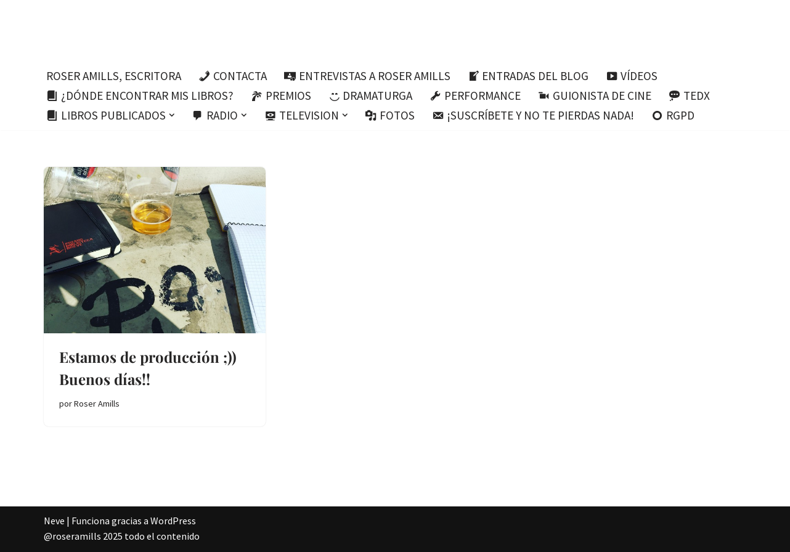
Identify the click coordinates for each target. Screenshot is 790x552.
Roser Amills (97, 403)
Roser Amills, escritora (113, 75)
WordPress (173, 520)
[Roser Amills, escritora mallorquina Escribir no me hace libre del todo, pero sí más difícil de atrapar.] (395, 30)
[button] (172, 115)
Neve (54, 520)
